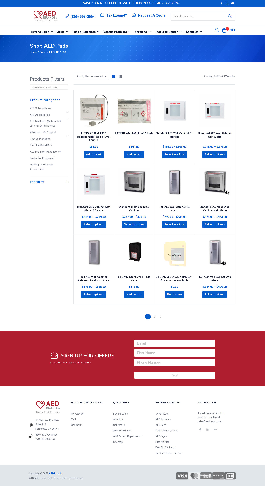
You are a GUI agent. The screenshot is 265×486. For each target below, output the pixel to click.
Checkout (76, 424)
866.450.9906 (43, 434)
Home (33, 52)
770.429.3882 (43, 438)
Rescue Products (40, 138)
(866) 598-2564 (83, 16)
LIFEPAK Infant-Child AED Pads (134, 132)
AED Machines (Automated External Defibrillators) (45, 123)
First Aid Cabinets (165, 447)
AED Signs (161, 435)
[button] (224, 30)
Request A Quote (151, 15)
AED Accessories (40, 114)
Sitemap (118, 441)
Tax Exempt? (117, 15)
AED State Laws (122, 430)
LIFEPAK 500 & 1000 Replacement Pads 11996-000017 (93, 136)
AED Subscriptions (40, 108)
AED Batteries (163, 419)
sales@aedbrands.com (210, 421)
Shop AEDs (161, 413)
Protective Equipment (42, 158)
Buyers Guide (120, 413)
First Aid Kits (162, 441)
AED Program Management (45, 151)
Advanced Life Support (43, 132)
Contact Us (119, 424)
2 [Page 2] (154, 316)
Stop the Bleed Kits (41, 145)
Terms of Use (75, 477)
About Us (118, 419)
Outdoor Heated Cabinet (168, 452)
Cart (73, 419)
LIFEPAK (54, 52)
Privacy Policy (59, 477)
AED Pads (160, 424)
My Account (77, 413)
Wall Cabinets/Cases (166, 430)
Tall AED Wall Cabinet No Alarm (174, 206)
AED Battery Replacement (127, 435)
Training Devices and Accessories (41, 167)
